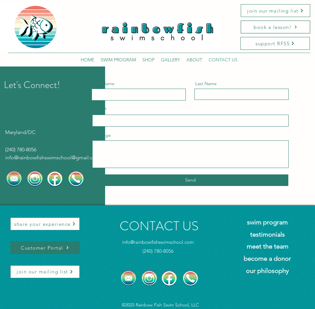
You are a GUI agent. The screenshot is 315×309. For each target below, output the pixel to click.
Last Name (206, 83)
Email (98, 109)
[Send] (190, 180)
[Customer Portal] (45, 247)
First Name (103, 83)
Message (102, 135)
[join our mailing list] (275, 10)
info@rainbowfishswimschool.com (158, 242)
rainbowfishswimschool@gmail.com (59, 157)
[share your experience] (45, 223)
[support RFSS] (275, 43)
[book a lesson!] (275, 27)
